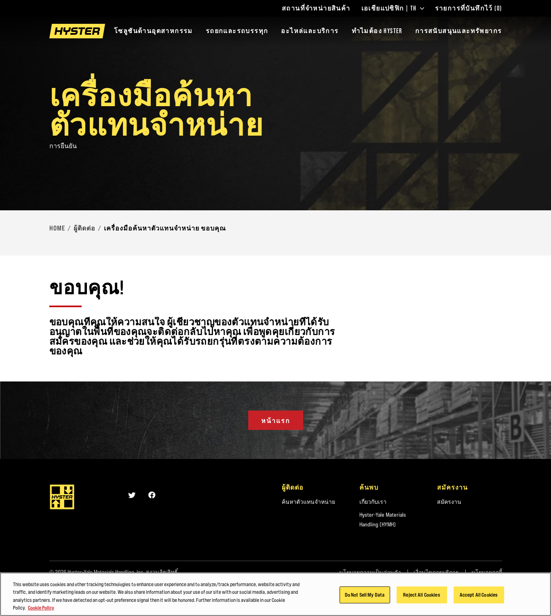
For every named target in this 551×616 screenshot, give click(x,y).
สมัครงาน (449, 502)
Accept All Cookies (479, 597)
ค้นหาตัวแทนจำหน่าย (308, 502)
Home (57, 228)
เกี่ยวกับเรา (372, 502)
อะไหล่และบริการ (309, 31)
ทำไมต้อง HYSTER (377, 31)
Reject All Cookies (421, 597)
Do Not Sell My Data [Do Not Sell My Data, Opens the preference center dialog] (364, 597)
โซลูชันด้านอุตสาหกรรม (153, 31)
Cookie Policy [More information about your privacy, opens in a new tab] (41, 610)
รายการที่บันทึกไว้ (468, 8)
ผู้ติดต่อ (84, 228)
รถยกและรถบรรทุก (237, 31)
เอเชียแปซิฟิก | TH (392, 8)
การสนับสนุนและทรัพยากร (458, 31)
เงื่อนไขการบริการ (436, 572)
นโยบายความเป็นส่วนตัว (370, 572)
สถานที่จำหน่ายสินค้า (316, 8)
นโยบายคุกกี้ (486, 572)
